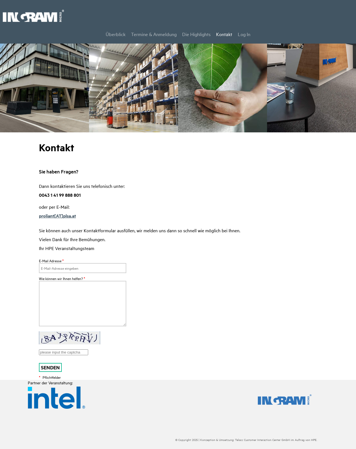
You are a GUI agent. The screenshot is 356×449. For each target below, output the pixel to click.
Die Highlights (196, 34)
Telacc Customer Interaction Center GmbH (262, 439)
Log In (244, 34)
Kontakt (224, 34)
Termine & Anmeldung (154, 34)
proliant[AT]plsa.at (57, 216)
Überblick (115, 34)
